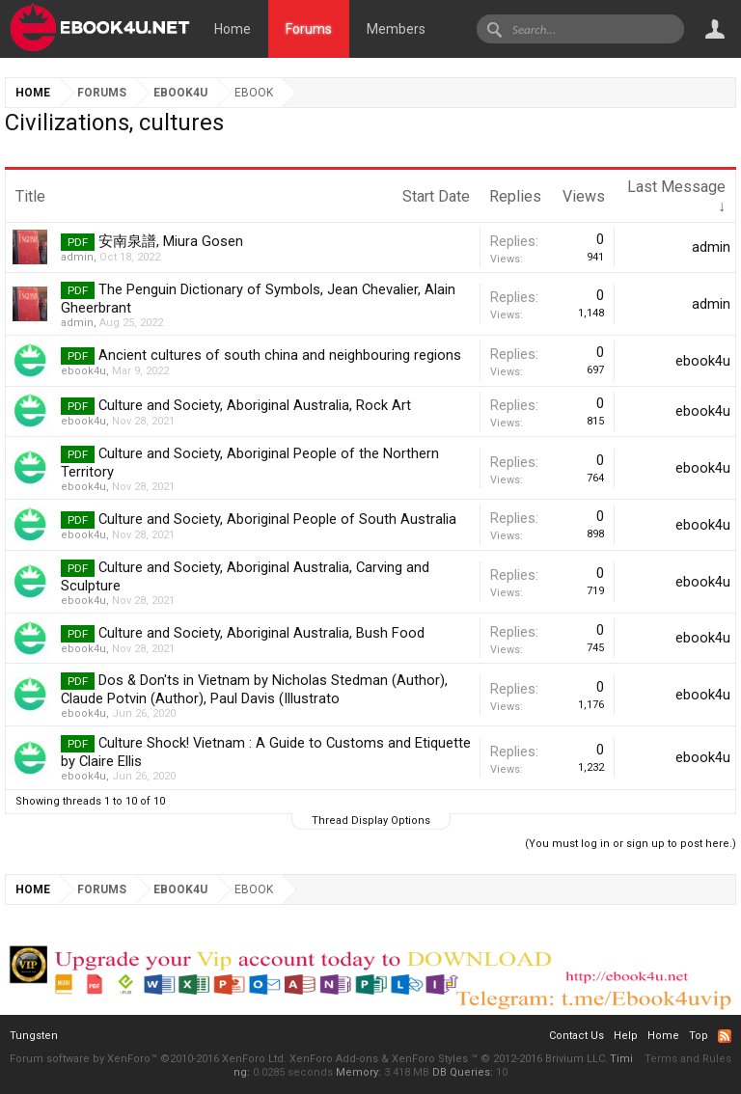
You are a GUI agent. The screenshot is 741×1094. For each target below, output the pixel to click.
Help (626, 1035)
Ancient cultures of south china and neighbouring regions (279, 355)
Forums (309, 29)
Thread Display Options (371, 820)
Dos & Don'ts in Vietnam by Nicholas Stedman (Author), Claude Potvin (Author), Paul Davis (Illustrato (254, 689)
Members (396, 29)
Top (698, 1035)
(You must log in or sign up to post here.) (630, 843)
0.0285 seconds (293, 1072)
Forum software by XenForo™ (148, 1059)
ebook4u (83, 371)
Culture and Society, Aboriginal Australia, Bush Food (261, 633)
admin (77, 257)
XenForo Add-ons (333, 1059)
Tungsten (34, 1035)
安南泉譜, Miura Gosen (170, 241)
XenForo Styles (430, 1059)
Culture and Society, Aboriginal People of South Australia (277, 519)
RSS (724, 1036)
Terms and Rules (688, 1059)
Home (232, 29)
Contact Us (576, 1035)
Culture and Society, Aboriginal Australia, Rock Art (254, 405)
